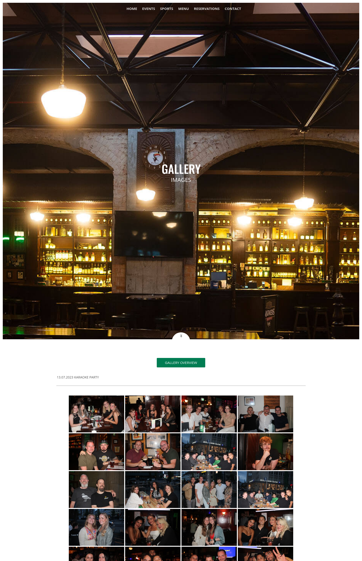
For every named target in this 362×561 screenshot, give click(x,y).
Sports (166, 9)
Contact (233, 9)
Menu (183, 9)
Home (132, 9)
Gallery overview (181, 362)
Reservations (207, 9)
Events (148, 9)
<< (180, 336)
